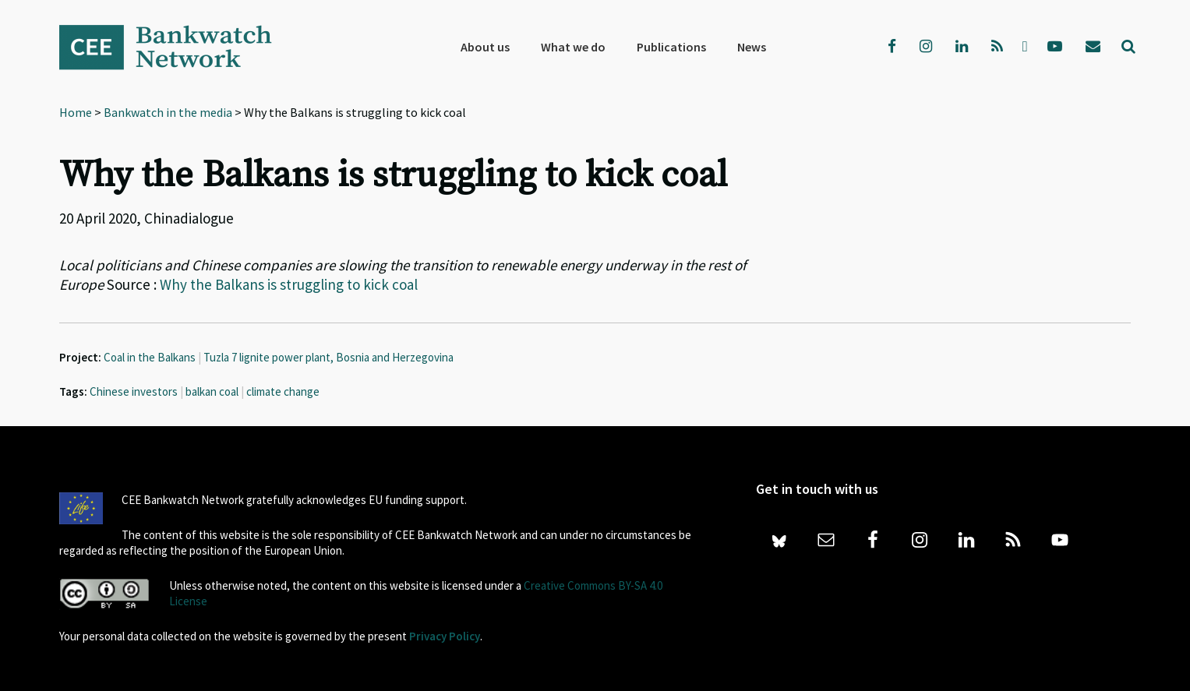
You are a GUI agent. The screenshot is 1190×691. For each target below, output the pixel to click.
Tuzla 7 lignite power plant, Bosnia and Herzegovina (328, 357)
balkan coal (211, 391)
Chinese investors (134, 391)
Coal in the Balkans (150, 357)
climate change (283, 391)
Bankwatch (176, 47)
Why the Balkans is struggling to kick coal (289, 284)
